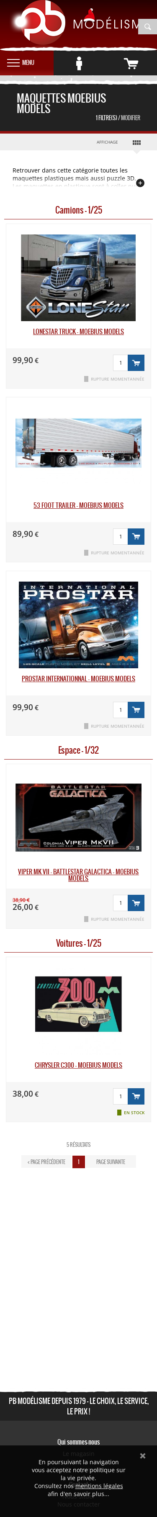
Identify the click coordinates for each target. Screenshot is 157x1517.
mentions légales (99, 1486)
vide (142, 61)
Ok (142, 1456)
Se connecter (91, 61)
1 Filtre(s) (118, 118)
